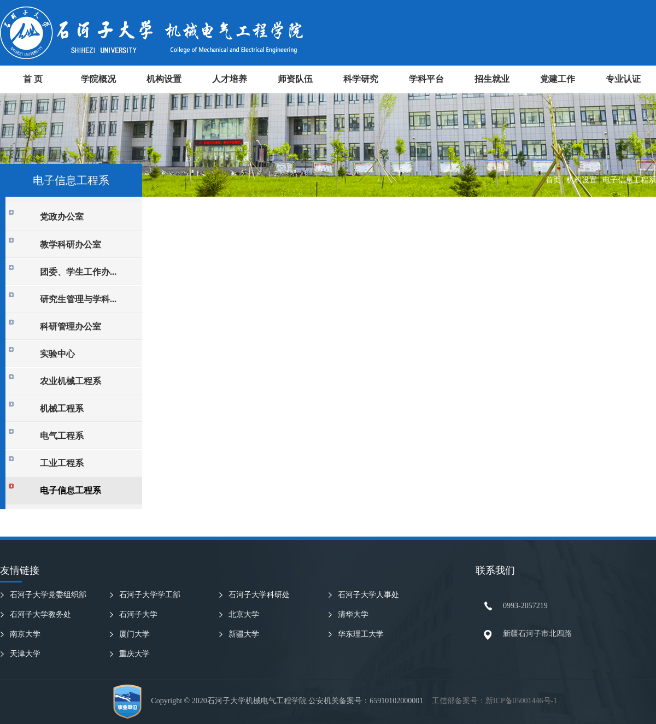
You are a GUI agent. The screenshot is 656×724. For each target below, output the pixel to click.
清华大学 (353, 614)
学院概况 (98, 79)
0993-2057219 (525, 606)
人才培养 (229, 79)
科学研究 (360, 79)
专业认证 (623, 79)
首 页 (33, 79)
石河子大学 (138, 614)
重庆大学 (134, 654)
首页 (553, 180)
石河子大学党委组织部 (48, 595)
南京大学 (25, 634)
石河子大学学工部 (149, 595)
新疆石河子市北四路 (537, 633)
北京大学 (244, 614)
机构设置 (164, 79)
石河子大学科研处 (259, 595)
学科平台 (426, 79)
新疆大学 (244, 634)
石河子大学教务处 (40, 614)
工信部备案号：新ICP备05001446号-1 (494, 701)
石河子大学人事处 (368, 595)
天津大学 (25, 654)
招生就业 (492, 79)
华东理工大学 (361, 634)
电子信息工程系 (629, 180)
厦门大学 (134, 634)
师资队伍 (295, 79)
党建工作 (557, 79)
